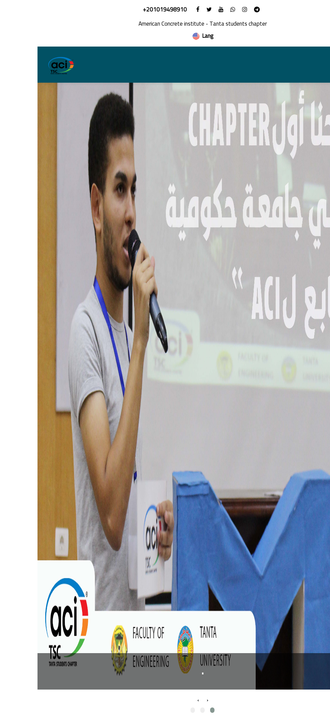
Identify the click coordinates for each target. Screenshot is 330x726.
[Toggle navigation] (312, 65)
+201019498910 (128, 9)
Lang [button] (165, 35)
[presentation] (170, 700)
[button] (175, 710)
